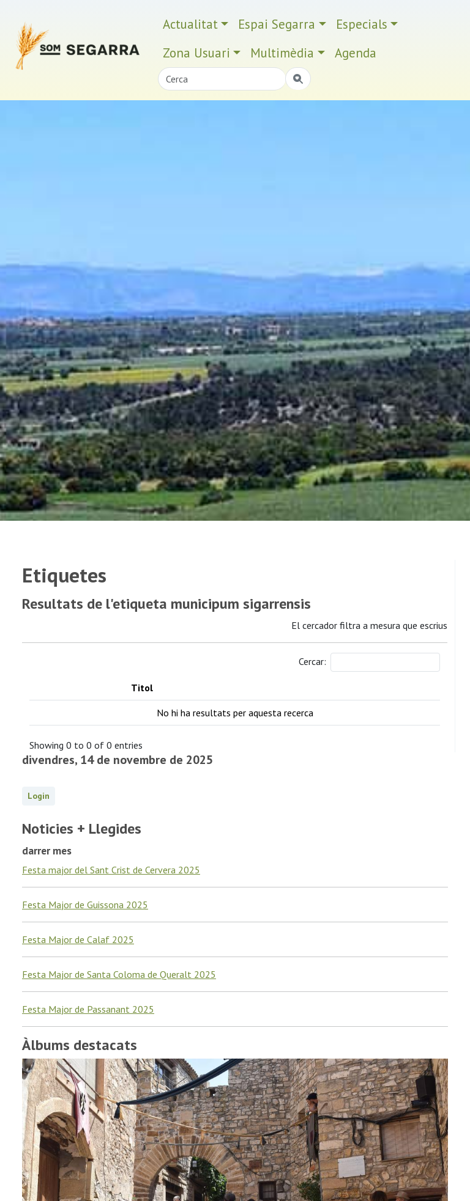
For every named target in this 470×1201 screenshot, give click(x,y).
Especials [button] (361, 24)
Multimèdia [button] (282, 53)
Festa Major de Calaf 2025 (78, 939)
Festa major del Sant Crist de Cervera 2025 (111, 870)
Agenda (355, 53)
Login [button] (39, 795)
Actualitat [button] (190, 24)
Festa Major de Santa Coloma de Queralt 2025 (119, 974)
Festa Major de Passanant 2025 (88, 1009)
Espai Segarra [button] (276, 24)
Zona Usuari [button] (196, 53)
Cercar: (369, 662)
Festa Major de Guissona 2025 (85, 904)
